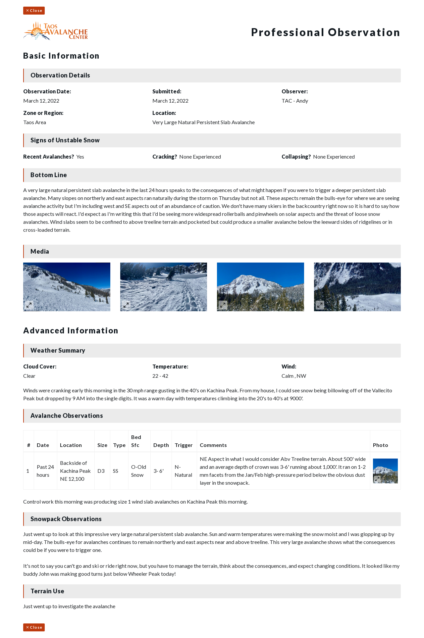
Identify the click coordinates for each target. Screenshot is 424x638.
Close (34, 10)
